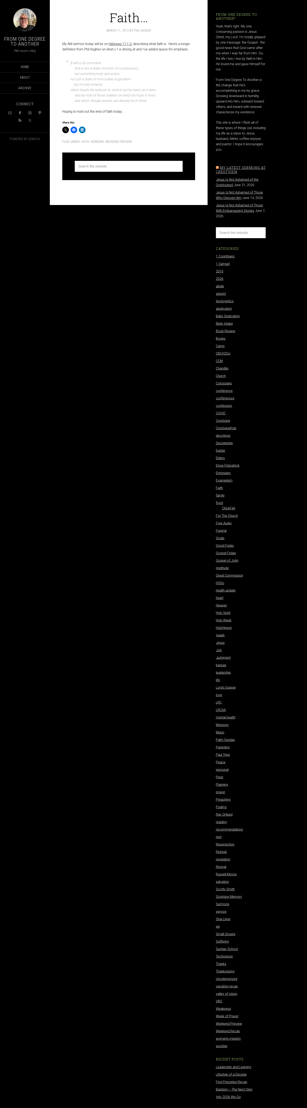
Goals (220, 538)
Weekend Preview (119, 141)
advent (221, 294)
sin (218, 927)
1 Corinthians (225, 256)
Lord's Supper (226, 687)
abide (220, 286)
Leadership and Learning (233, 1067)
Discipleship (224, 443)
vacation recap (227, 986)
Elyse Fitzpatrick (228, 465)
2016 (219, 271)
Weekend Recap (228, 1031)
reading (221, 822)
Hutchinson (224, 628)
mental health (225, 717)
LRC (219, 702)
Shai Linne (223, 919)
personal (222, 770)
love (219, 695)
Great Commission (229, 575)
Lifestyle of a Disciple (231, 1074)
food (219, 503)
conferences (225, 398)
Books (220, 338)
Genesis (34, 139)
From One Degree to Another (25, 41)
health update (226, 590)
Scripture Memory (229, 897)
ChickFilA (228, 508)
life (218, 680)
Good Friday (225, 546)
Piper (219, 777)
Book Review (225, 331)
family (220, 495)
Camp (220, 346)
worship (221, 1046)
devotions (223, 436)
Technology (224, 956)
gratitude (222, 568)
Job (219, 650)
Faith (85, 141)
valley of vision (226, 994)
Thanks (221, 964)
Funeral (221, 531)
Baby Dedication (228, 316)
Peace (220, 762)
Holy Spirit (223, 613)
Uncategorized (226, 979)
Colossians (224, 383)
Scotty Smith (225, 889)
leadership (223, 673)
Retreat (221, 852)
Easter (220, 451)
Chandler (222, 368)
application (224, 309)
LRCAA (221, 710)
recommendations (229, 829)
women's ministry (228, 1039)
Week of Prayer (227, 1016)
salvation (222, 882)
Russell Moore (226, 874)
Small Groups (225, 934)
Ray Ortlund (224, 814)
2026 (219, 279)
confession (224, 406)
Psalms (221, 807)
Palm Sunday (225, 740)
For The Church (227, 516)
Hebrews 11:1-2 (120, 44)
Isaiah (220, 635)
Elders (220, 458)
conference (224, 391)
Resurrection (225, 844)
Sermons (222, 904)
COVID (220, 413)
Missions (222, 725)
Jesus (220, 643)
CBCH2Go (223, 353)
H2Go (220, 583)
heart (219, 598)
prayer (220, 792)
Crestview (223, 421)
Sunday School (227, 949)
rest (218, 837)
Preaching (223, 800)
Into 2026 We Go (228, 1097)
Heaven (221, 605)
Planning (222, 785)
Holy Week (223, 620)
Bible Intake (224, 324)
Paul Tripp (223, 755)
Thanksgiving (225, 971)
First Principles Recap (231, 1082)
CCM (219, 361)
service (221, 912)
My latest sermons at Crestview (241, 169)
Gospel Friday (226, 553)
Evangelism (224, 480)
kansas (221, 665)
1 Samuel (223, 264)
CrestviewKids (226, 428)
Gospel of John (227, 561)
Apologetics (225, 301)
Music (220, 732)
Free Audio (224, 523)
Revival (221, 867)
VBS (219, 1001)
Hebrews (97, 141)
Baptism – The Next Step (234, 1089)
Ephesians (223, 473)
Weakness (223, 1009)
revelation (223, 859)
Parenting (223, 747)
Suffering (222, 941)
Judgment (223, 658)
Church (221, 376)
